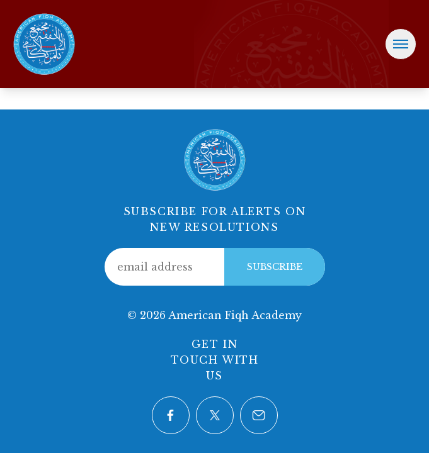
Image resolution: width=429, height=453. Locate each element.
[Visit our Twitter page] (215, 415)
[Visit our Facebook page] (171, 415)
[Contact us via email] (259, 415)
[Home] (44, 42)
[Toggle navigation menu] (400, 44)
